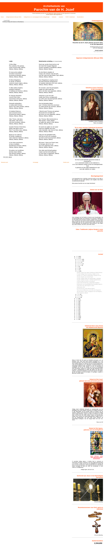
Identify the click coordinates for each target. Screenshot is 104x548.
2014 (77, 311)
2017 (77, 307)
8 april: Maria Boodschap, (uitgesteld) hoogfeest (88, 282)
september (79, 263)
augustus (79, 265)
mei (78, 269)
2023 (77, 298)
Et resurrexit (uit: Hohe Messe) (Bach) (86, 288)
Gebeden (54, 17)
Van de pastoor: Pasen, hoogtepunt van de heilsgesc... (90, 291)
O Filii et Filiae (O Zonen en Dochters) (86, 281)
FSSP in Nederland (70, 17)
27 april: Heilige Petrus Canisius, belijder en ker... (88, 274)
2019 (77, 304)
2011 (77, 316)
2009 (77, 319)
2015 (77, 310)
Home (2, 17)
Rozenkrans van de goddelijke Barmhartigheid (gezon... (90, 284)
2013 (77, 313)
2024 (77, 258)
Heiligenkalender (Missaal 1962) (13, 17)
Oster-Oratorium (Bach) (82, 293)
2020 (77, 303)
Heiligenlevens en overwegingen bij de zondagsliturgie (37, 17)
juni (78, 268)
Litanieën (61, 17)
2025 (77, 256)
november (79, 260)
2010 (77, 317)
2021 (77, 301)
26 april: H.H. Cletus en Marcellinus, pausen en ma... (89, 275)
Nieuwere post (4, 162)
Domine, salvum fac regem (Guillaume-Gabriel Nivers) (89, 272)
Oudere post (66, 162)
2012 (77, 314)
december (79, 259)
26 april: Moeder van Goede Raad (85, 276)
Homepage (35, 162)
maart (78, 294)
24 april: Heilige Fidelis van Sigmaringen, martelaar (89, 278)
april (78, 271)
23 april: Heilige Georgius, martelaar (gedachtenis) (89, 279)
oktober (79, 262)
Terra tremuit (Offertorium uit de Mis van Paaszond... (89, 290)
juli (78, 266)
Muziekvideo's (80, 17)
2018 (77, 306)
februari (79, 295)
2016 (77, 309)
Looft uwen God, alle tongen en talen (85, 285)
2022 (77, 300)
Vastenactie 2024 (81, 287)
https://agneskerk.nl (98, 51)
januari (79, 297)
